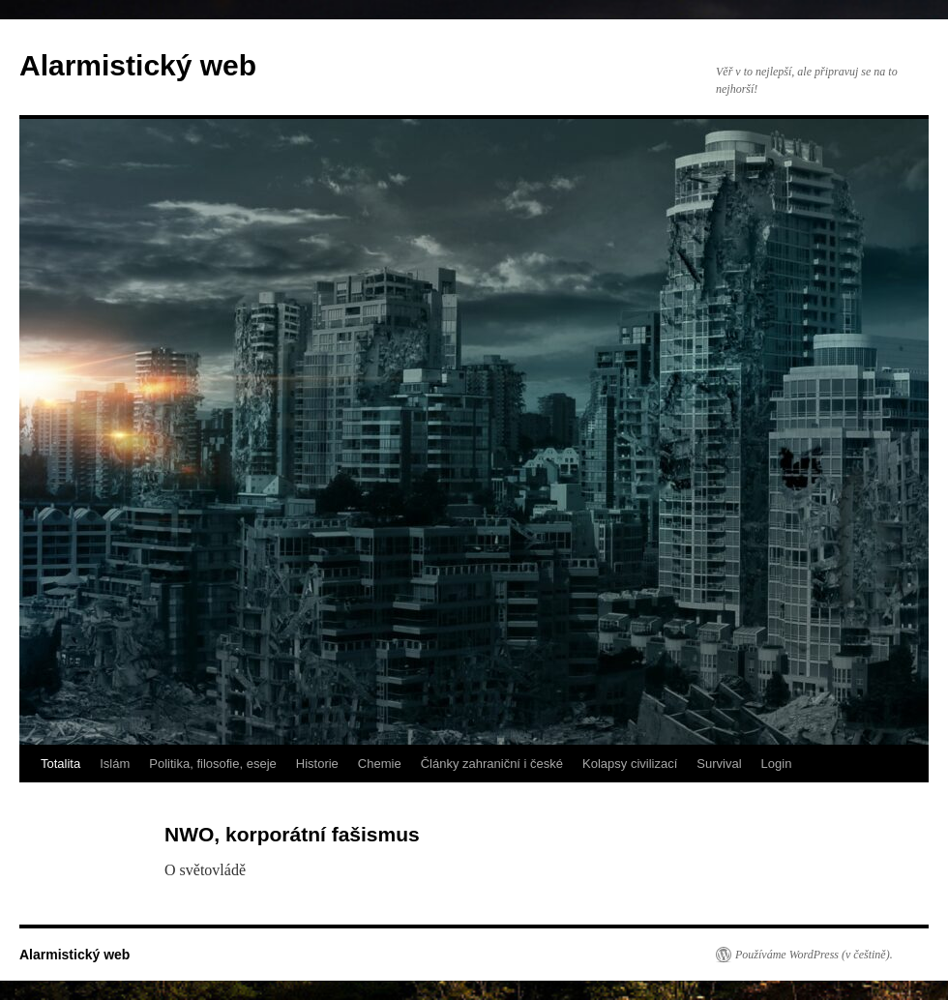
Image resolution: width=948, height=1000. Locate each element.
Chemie (379, 763)
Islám (115, 763)
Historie (317, 763)
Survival (718, 763)
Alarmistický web (137, 65)
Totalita (60, 763)
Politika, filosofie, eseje (213, 763)
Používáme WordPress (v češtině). (814, 954)
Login (776, 763)
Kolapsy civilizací (629, 763)
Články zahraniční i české (492, 763)
